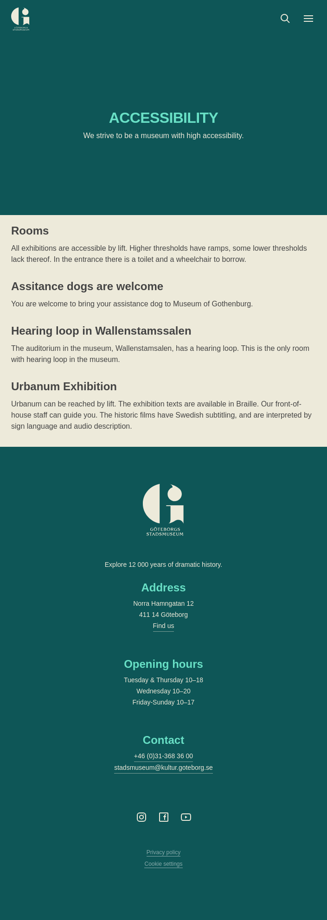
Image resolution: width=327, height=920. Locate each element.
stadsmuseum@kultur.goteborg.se (163, 767)
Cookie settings (163, 864)
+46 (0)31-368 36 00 (163, 756)
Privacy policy (163, 852)
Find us (163, 625)
